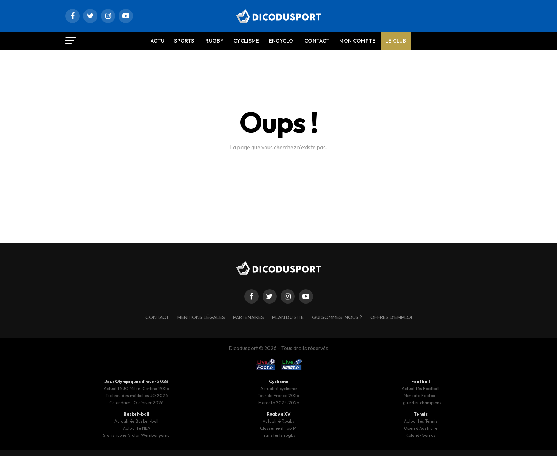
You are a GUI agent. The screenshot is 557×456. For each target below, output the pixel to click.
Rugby (214, 41)
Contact (317, 41)
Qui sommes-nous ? (337, 317)
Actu (157, 41)
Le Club (395, 41)
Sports (184, 41)
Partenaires (248, 317)
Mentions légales (201, 317)
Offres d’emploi (391, 317)
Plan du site (288, 317)
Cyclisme (246, 41)
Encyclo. (282, 41)
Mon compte (357, 41)
